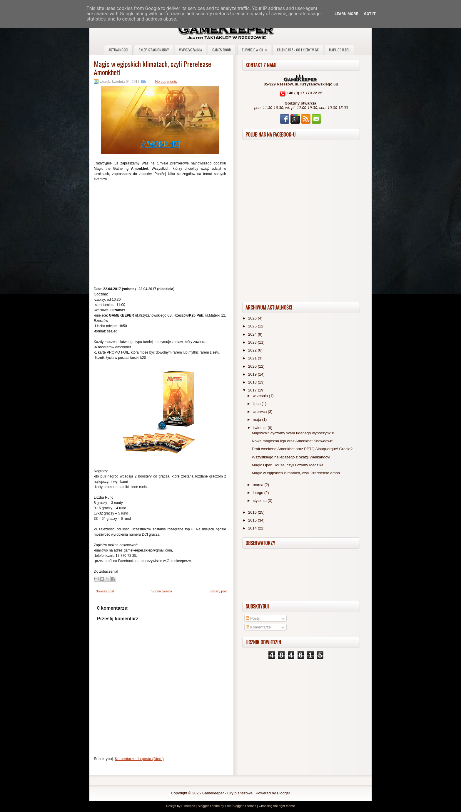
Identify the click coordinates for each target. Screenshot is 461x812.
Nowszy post (105, 591)
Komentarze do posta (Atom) (139, 758)
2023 (253, 342)
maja (257, 419)
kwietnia (260, 428)
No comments (166, 82)
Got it (370, 13)
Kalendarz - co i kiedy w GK (298, 49)
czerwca (260, 411)
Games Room (221, 49)
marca (259, 485)
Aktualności (118, 49)
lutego (258, 492)
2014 (253, 528)
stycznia (260, 500)
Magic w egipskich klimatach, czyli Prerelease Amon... (297, 473)
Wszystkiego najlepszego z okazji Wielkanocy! (291, 457)
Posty (253, 618)
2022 (253, 350)
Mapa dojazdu (339, 49)
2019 (253, 374)
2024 (253, 334)
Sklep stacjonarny (153, 49)
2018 (253, 382)
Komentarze (258, 627)
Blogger (283, 793)
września (261, 396)
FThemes (188, 806)
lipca (257, 403)
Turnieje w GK (256, 48)
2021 (253, 358)
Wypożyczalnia (190, 49)
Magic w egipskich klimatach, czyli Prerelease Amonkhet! (152, 68)
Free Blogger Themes (240, 806)
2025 (253, 326)
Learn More (346, 13)
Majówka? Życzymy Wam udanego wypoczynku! (293, 433)
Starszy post (218, 591)
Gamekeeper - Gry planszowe (227, 793)
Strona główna (161, 591)
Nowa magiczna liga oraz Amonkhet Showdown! (292, 441)
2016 (253, 512)
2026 (253, 318)
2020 (253, 366)
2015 (253, 520)
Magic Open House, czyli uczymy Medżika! (288, 465)
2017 (253, 390)
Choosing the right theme (277, 806)
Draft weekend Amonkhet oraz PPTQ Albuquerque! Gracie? (302, 449)
